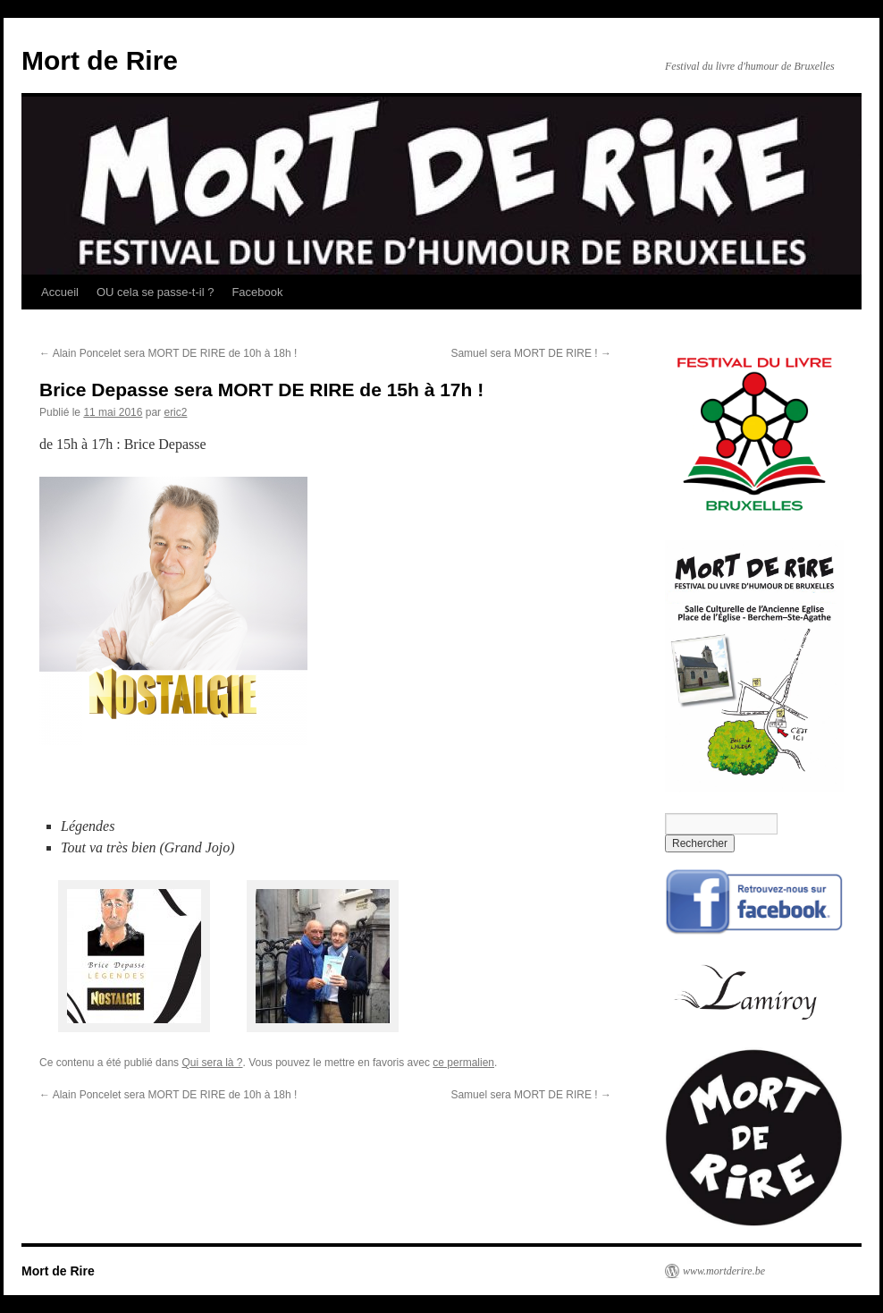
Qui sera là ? (211, 1062)
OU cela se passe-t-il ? (155, 292)
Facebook (256, 292)
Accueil (60, 292)
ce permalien (463, 1062)
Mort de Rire (99, 60)
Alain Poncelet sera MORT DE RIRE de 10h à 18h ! (168, 353)
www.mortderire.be (724, 1271)
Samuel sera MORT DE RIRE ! (530, 353)
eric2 (175, 412)
